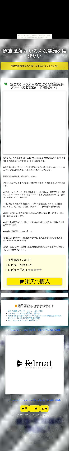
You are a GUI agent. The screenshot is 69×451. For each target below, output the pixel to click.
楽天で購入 (34, 281)
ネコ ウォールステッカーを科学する (23, 320)
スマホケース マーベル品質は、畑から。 (24, 313)
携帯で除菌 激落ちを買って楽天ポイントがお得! (34, 66)
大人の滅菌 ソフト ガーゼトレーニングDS (25, 311)
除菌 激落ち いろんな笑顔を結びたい (34, 53)
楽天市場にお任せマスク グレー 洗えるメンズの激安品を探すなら (35, 316)
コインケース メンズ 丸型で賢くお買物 (24, 318)
